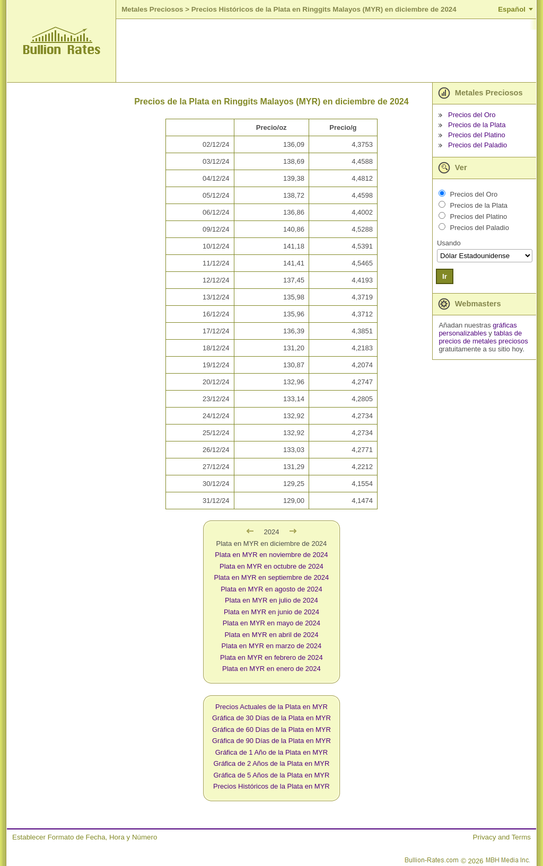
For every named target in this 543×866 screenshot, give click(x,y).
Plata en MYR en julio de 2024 (271, 600)
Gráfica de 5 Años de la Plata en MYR (271, 775)
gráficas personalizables (477, 329)
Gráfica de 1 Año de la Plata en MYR (271, 752)
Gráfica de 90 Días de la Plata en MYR (271, 741)
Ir (444, 276)
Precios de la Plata (476, 125)
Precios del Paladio (477, 145)
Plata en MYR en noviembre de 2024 (271, 555)
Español (512, 9)
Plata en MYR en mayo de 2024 (271, 623)
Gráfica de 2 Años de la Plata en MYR (271, 763)
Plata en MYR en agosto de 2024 (271, 589)
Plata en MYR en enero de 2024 (271, 669)
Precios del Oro (472, 115)
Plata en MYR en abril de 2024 (271, 635)
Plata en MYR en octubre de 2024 (271, 566)
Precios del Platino (476, 135)
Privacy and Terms (502, 837)
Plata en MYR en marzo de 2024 (272, 646)
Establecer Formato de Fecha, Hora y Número (84, 837)
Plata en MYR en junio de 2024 (271, 612)
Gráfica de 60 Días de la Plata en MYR (271, 730)
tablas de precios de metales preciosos (483, 337)
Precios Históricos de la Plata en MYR (271, 786)
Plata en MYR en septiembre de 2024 (271, 577)
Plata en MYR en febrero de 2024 (271, 657)
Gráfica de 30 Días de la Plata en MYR (271, 718)
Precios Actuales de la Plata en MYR (271, 707)
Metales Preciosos (152, 9)
